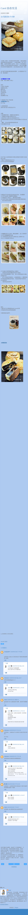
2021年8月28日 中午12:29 (14, 784)
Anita (5, 699)
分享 (2, 643)
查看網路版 (14, 866)
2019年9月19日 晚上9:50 (18, 766)
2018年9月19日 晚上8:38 (18, 666)
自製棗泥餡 (4, 101)
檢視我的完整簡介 (4, 904)
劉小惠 (5, 784)
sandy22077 (7, 651)
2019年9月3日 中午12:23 (15, 730)
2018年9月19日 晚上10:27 (15, 678)
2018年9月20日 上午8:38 (18, 687)
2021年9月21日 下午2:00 (18, 817)
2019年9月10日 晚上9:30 (18, 744)
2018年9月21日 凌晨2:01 (13, 699)
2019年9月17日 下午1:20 (15, 756)
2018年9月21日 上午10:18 (19, 710)
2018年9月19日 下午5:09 (16, 651)
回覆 (5, 660)
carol (9, 666)
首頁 (14, 864)
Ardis (5, 807)
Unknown (6, 678)
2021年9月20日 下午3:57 (13, 807)
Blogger (16, 907)
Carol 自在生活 (9, 8)
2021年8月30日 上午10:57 (19, 795)
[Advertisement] (14, 4)
